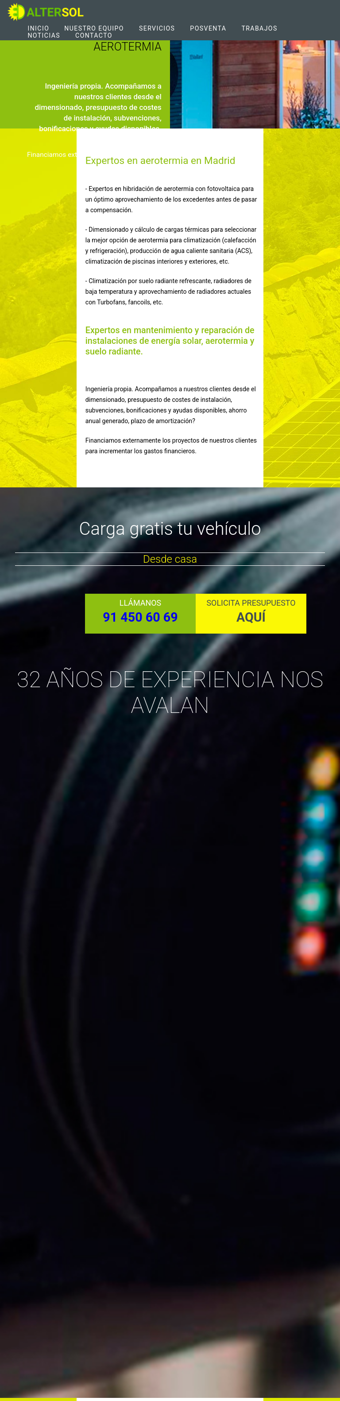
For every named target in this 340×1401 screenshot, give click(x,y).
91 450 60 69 (140, 617)
